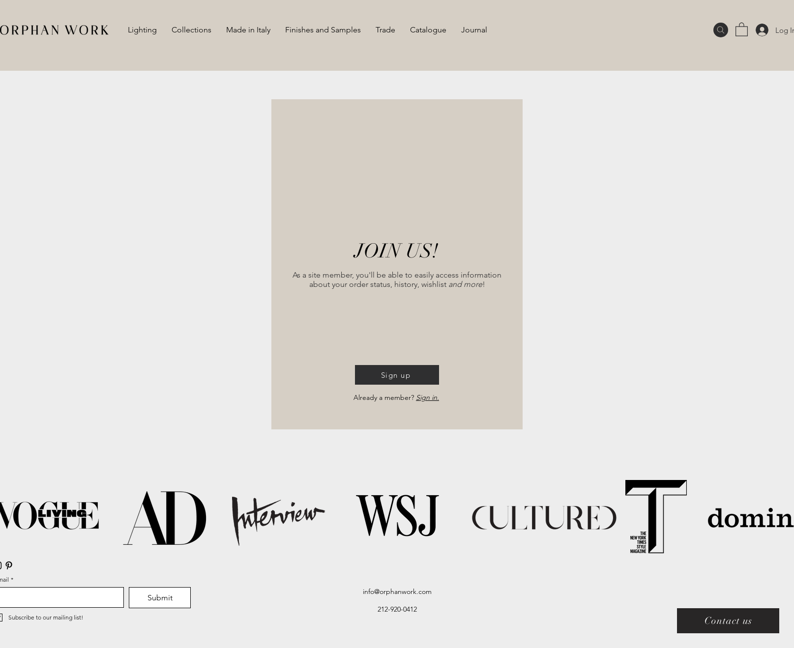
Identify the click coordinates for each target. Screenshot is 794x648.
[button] (741, 29)
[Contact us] (728, 620)
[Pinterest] (8, 565)
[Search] (720, 30)
